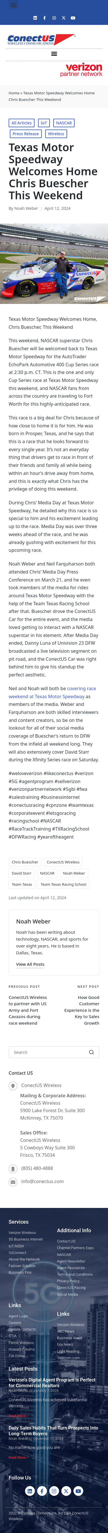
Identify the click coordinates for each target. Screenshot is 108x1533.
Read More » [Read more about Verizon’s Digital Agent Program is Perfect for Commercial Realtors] (18, 1416)
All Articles (22, 123)
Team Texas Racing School (63, 884)
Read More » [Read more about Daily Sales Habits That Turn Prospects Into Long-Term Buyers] (18, 1458)
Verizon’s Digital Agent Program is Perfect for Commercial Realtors (52, 1382)
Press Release (26, 133)
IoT (44, 123)
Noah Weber (74, 873)
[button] (13, 4)
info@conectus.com (42, 1181)
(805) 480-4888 (37, 1168)
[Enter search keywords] (54, 1052)
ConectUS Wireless (63, 862)
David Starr (21, 873)
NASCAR (64, 123)
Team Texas (22, 884)
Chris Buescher (25, 862)
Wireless (56, 133)
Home (14, 92)
